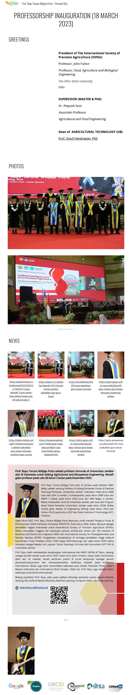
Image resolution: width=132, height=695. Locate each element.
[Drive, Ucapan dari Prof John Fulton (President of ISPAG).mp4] (31, 63)
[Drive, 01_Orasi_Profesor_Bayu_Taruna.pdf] (81, 651)
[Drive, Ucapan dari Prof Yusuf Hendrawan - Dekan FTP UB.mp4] (31, 142)
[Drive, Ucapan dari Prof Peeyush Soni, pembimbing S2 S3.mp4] (31, 109)
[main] (66, 19)
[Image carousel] (66, 292)
